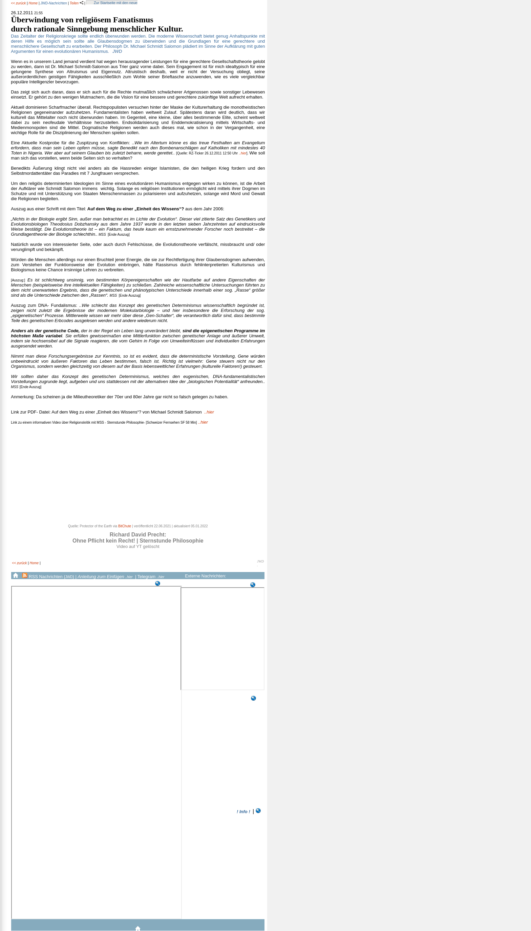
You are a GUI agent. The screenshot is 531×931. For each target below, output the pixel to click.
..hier (242, 153)
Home (33, 3)
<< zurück (18, 3)
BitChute (124, 526)
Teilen (76, 3)
